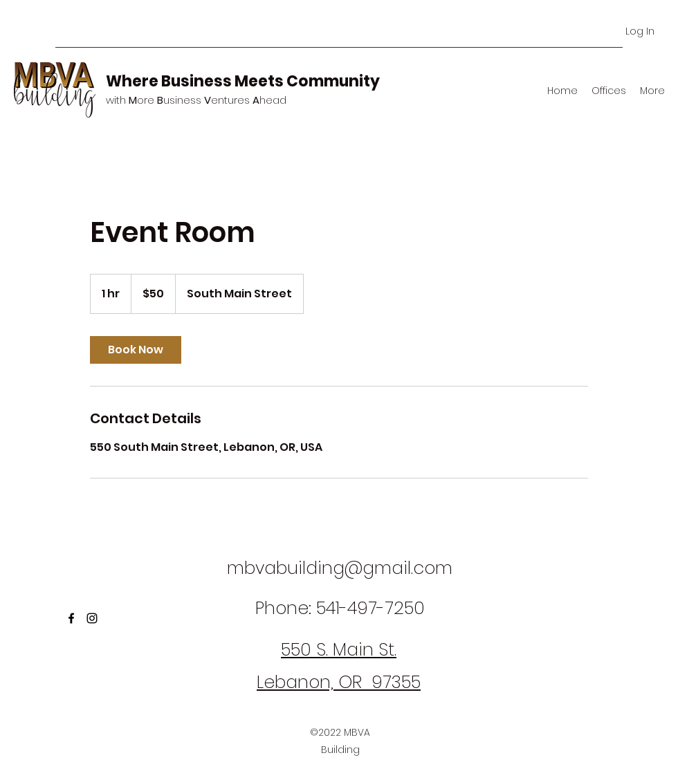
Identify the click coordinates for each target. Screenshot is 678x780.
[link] (135, 350)
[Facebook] (71, 618)
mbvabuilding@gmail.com (339, 568)
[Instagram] (92, 618)
